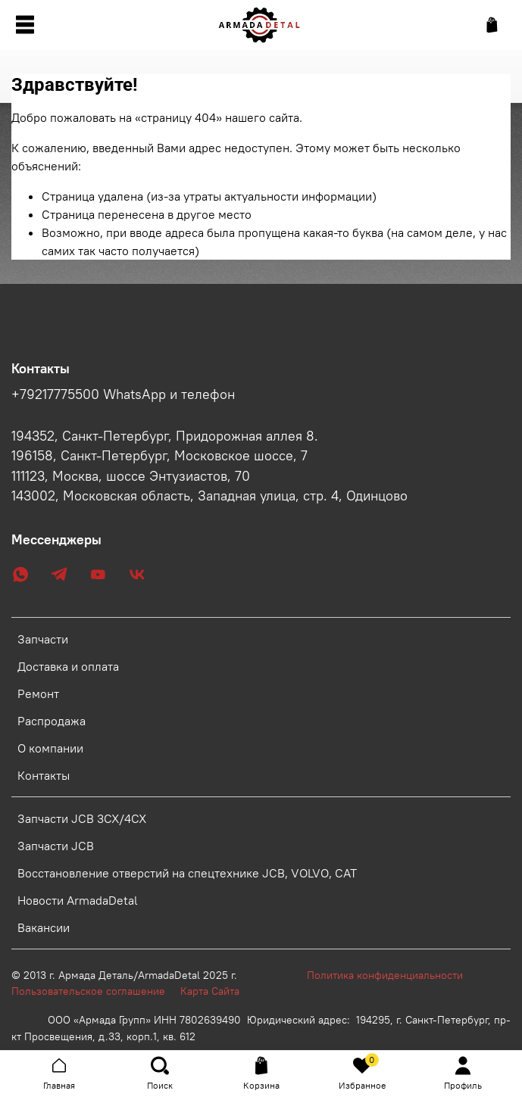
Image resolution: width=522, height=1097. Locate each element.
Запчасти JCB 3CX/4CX (81, 818)
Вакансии (43, 927)
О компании (50, 748)
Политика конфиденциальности (392, 975)
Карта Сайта (209, 991)
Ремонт (38, 693)
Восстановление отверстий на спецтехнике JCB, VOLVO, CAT (187, 872)
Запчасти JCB (55, 845)
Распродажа (51, 720)
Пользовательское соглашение (95, 991)
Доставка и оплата (68, 666)
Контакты (43, 775)
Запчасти (42, 639)
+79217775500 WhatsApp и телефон (123, 394)
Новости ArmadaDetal (77, 900)
